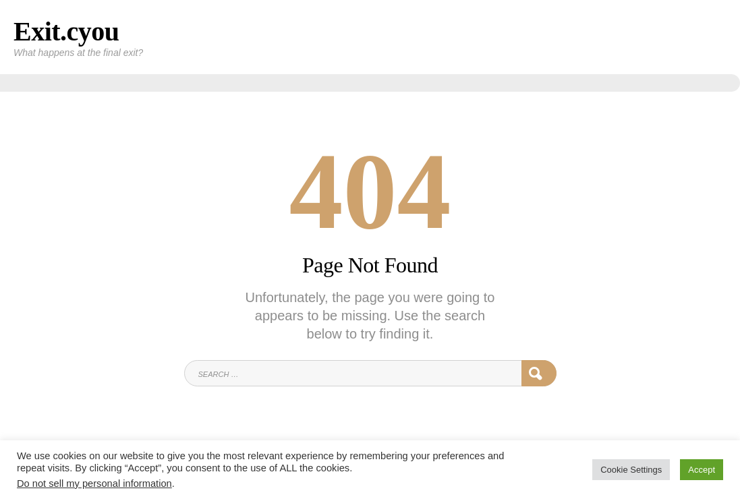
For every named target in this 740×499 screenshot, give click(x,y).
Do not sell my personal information (94, 483)
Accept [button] (701, 470)
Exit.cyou (66, 31)
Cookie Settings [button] (631, 470)
